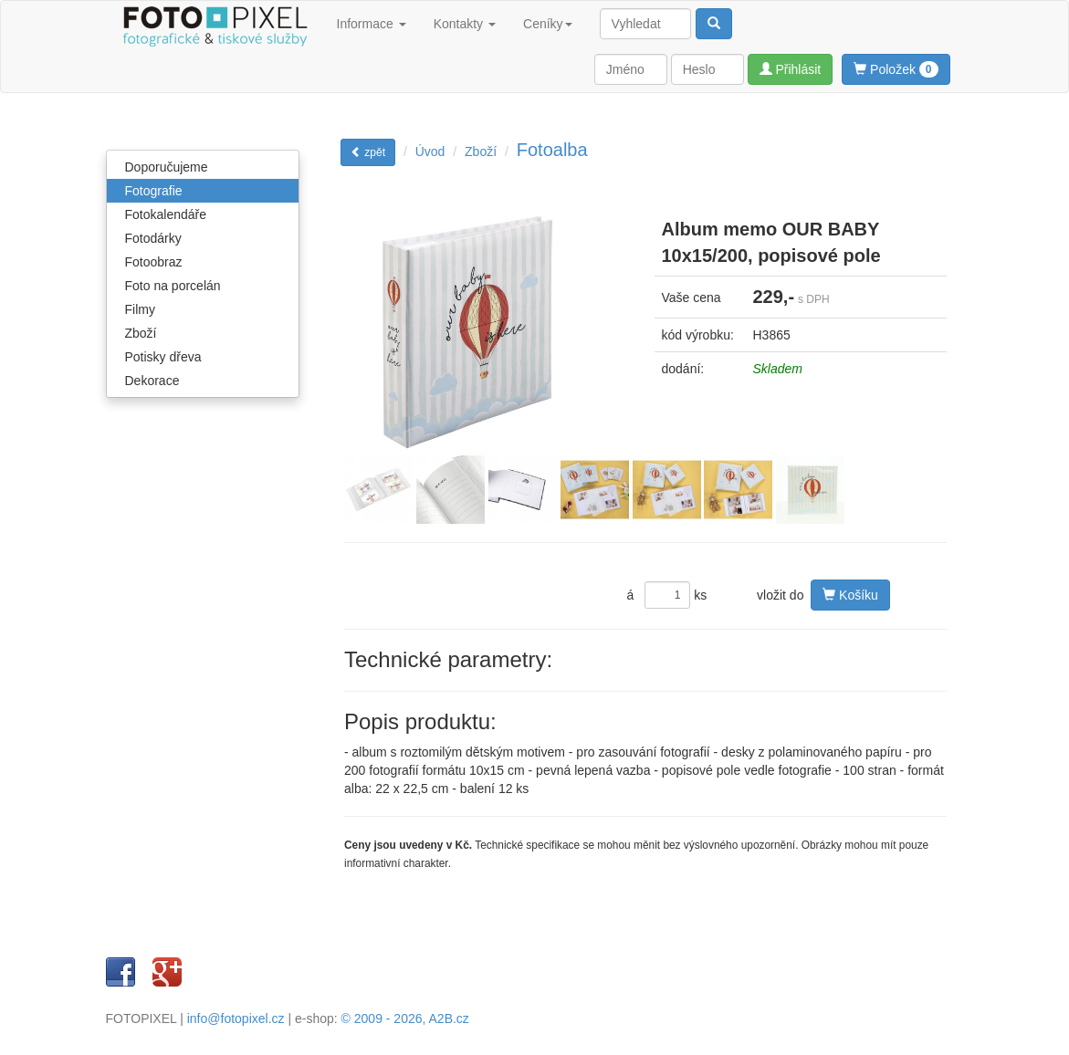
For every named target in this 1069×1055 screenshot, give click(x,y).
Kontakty (465, 23)
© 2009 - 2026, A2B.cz (405, 1018)
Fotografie (154, 190)
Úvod (430, 151)
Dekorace (152, 380)
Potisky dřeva (163, 357)
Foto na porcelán (173, 285)
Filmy (140, 309)
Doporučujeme (166, 167)
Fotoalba (552, 150)
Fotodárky (153, 238)
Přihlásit (791, 69)
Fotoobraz (154, 262)
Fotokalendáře (166, 214)
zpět (368, 152)
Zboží (141, 333)
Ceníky (547, 23)
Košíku (850, 595)
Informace (371, 23)
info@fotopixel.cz (236, 1018)
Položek (896, 69)
